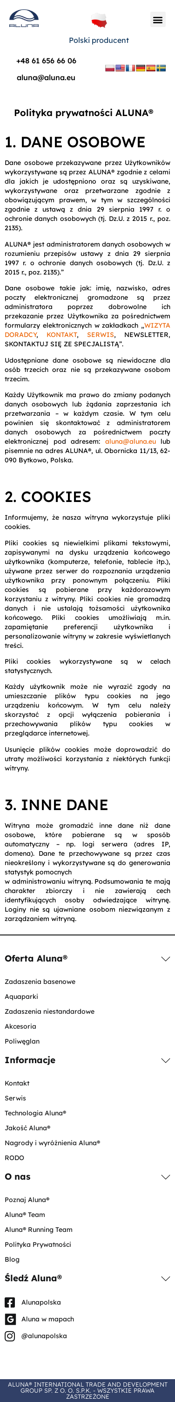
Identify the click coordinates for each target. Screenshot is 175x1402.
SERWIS (100, 334)
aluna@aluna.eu (46, 77)
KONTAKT (62, 334)
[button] (158, 19)
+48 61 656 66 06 (46, 60)
